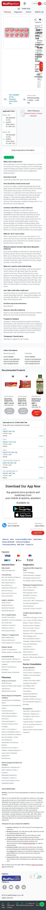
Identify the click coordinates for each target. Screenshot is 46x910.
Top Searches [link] (6, 688)
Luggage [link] (4, 664)
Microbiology (26, 578)
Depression (26, 714)
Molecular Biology (36, 580)
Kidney (40, 620)
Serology (37, 575)
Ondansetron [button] (8, 157)
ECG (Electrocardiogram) (30, 603)
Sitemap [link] (18, 905)
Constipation (26, 716)
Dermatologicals (6, 740)
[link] (11, 3)
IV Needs (4, 772)
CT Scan (29, 587)
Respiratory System (7, 711)
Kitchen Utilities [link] (16, 662)
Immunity (30, 628)
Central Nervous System (9, 713)
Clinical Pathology (28, 573)
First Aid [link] (4, 617)
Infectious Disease (28, 649)
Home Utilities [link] (6, 662)
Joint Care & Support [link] (15, 620)
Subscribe (38, 533)
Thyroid (30, 623)
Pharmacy (7, 12)
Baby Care (12, 570)
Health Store (23, 8)
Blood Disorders (27, 652)
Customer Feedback (23, 542)
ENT (33, 686)
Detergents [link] (16, 659)
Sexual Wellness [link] (7, 585)
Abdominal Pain (28, 729)
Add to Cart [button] (42, 66)
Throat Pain (37, 722)
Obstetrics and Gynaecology (31, 675)
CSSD (3, 770)
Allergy (25, 623)
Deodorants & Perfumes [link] (9, 588)
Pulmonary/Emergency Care (10, 780)
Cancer (37, 628)
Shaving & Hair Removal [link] (9, 593)
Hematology (26, 580)
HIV (32, 633)
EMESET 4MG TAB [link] (9, 431)
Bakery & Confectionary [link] (9, 667)
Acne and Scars (27, 727)
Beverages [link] (5, 669)
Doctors (29, 12)
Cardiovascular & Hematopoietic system (11, 707)
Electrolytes (26, 660)
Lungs (29, 620)
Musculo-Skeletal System (9, 716)
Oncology (4, 726)
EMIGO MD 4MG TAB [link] (9, 463)
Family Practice (27, 673)
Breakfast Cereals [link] (7, 605)
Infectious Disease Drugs (9, 724)
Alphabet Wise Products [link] (9, 691)
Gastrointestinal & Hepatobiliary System (11, 702)
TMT (35, 593)
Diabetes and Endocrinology (31, 680)
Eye (3, 737)
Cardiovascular (15, 767)
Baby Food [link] (5, 570)
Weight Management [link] (8, 610)
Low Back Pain (27, 719)
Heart (40, 617)
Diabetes (37, 625)
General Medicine (28, 670)
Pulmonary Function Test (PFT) (32, 608)
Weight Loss (35, 714)
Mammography (27, 593)
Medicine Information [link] (9, 681)
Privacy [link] (23, 905)
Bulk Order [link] (3, 906)
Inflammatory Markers (36, 657)
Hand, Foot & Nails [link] (7, 596)
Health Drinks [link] (6, 603)
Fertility (34, 620)
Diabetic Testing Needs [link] (9, 649)
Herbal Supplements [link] (8, 643)
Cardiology (26, 683)
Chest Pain (26, 711)
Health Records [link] (6, 683)
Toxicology (26, 641)
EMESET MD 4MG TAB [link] (10, 452)
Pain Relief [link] (11, 617)
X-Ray (34, 587)
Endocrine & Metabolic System (11, 732)
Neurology (33, 683)
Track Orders (37, 539)
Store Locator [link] (17, 686)
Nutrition (18, 734)
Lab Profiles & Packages (30, 617)
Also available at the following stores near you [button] (14, 99)
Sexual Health (38, 729)
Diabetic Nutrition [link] (7, 652)
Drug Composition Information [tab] (23, 150)
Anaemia (26, 625)
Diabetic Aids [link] (17, 652)
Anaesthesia (5, 767)
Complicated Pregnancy (33, 702)
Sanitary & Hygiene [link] (14, 577)
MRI (24, 587)
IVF (24, 702)
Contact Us (29, 544)
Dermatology (27, 686)
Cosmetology (27, 691)
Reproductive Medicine (30, 694)
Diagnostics (18, 12)
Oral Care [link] (4, 580)
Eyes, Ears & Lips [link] (7, 590)
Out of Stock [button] (9, 411)
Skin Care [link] (4, 577)
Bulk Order (20, 544)
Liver (24, 620)
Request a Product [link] (7, 686)
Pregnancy (26, 633)
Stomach (25, 657)
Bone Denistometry (29, 598)
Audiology (26, 704)
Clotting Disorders (35, 641)
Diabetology (26, 678)
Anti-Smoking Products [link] (8, 630)
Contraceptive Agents (8, 721)
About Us (5, 539)
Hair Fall (25, 724)
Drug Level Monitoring (29, 644)
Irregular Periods (28, 722)
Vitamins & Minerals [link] (8, 640)
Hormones (5, 719)
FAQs (12, 539)
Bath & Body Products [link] (8, 583)
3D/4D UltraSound (28, 590)
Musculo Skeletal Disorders (31, 639)
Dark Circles (35, 716)
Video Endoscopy (28, 606)
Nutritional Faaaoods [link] (8, 608)
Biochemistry (36, 578)
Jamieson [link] (18, 643)
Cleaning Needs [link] (6, 659)
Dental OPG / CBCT (29, 600)
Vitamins (37, 623)
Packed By (28, 353)
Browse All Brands (8, 542)
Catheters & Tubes (11, 770)
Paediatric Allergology (29, 696)
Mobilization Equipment (9, 775)
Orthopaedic (5, 778)
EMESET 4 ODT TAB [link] (9, 442)
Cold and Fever (35, 711)
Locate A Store (23, 539)
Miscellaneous (6, 758)
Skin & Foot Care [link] (6, 623)
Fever (31, 625)
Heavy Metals (27, 647)
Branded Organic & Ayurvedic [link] (10, 672)
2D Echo (33, 595)
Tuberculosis (38, 633)
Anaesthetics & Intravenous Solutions (10, 744)
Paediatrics (37, 673)
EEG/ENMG (26, 595)
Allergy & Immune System (10, 748)
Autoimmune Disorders (30, 654)
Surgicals (13, 778)
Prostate (33, 631)
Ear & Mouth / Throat (11, 737)
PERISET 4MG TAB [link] (9, 473)
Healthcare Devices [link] (8, 628)
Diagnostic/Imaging (8, 783)
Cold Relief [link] (5, 620)
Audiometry (39, 600)
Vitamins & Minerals (8, 734)
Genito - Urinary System (9, 729)
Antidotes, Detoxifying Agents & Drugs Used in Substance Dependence (11, 753)
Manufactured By (9, 353)
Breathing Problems (35, 724)
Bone (24, 628)
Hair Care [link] (11, 580)
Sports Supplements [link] (8, 637)
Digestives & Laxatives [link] (8, 625)
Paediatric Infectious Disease (32, 699)
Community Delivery (9, 544)
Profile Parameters (28, 575)
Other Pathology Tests (29, 636)
